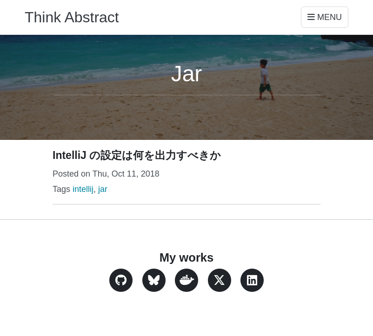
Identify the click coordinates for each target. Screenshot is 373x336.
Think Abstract (72, 17)
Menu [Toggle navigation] (324, 17)
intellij (83, 189)
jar (102, 189)
